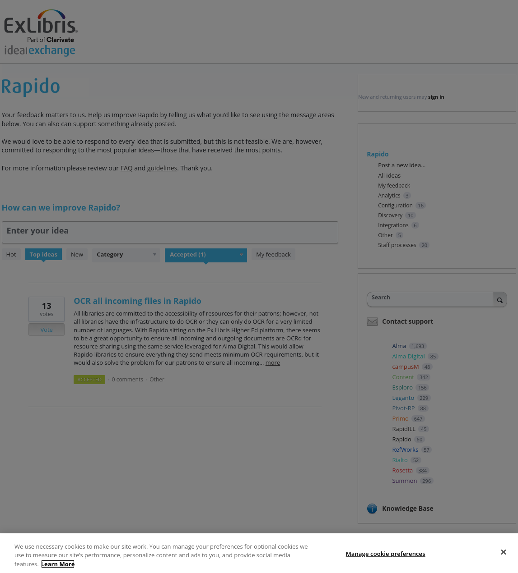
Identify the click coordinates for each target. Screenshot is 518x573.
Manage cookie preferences (385, 559)
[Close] (503, 557)
